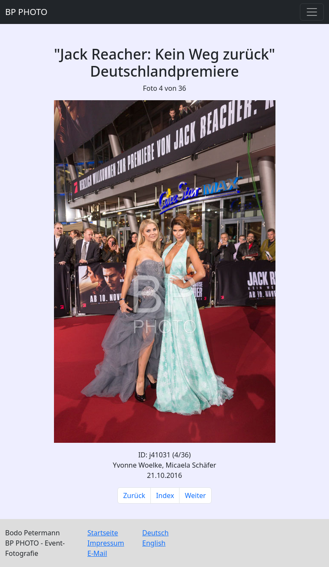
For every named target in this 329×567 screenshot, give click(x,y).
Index (165, 495)
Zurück (134, 495)
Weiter (195, 495)
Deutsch (155, 532)
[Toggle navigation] (312, 12)
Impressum (105, 543)
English (153, 543)
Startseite (102, 532)
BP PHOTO (26, 12)
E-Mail (97, 553)
